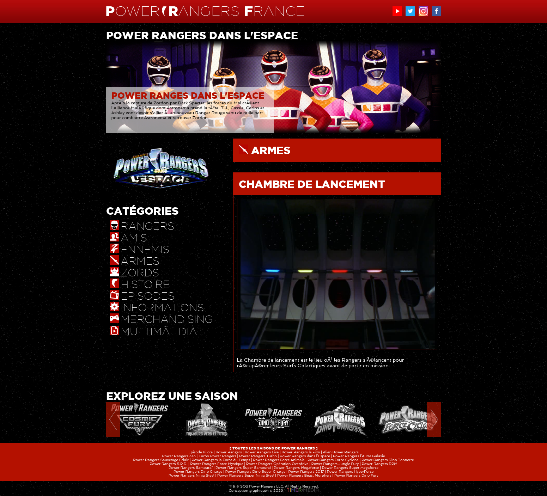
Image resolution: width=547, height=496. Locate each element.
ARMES (271, 150)
